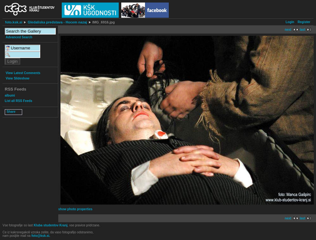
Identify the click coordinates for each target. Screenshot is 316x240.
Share (11, 111)
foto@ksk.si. (40, 235)
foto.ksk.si (13, 22)
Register (304, 22)
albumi (10, 95)
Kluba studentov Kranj (50, 225)
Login (290, 22)
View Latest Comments (23, 73)
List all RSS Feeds (18, 101)
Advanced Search (19, 37)
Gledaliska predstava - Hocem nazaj (57, 22)
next (288, 29)
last (302, 29)
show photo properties (75, 209)
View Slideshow (17, 78)
